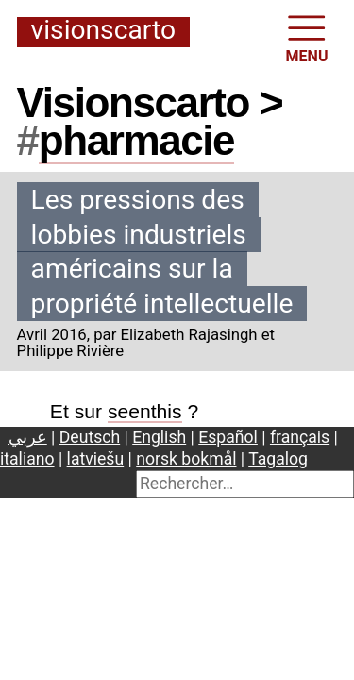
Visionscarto (103, 31)
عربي (27, 437)
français (299, 437)
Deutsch (89, 437)
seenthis (145, 411)
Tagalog (278, 459)
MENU (307, 37)
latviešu (96, 459)
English (159, 437)
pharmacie (137, 140)
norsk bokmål (186, 459)
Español (228, 437)
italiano (27, 459)
